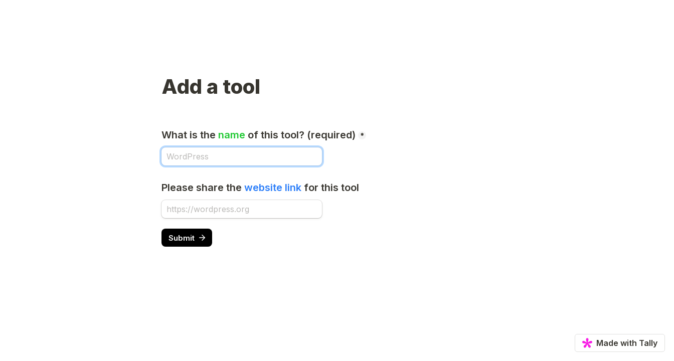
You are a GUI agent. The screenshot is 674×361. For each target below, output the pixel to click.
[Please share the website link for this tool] (241, 209)
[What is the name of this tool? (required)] (241, 156)
